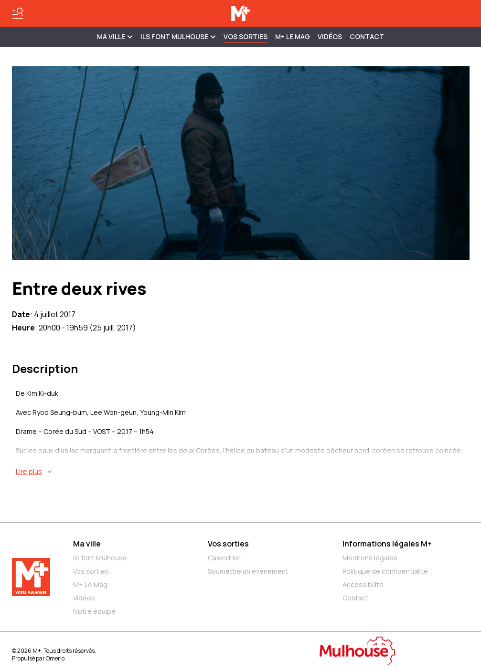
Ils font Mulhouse (100, 557)
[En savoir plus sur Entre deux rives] (243, 471)
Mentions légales (369, 557)
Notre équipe (94, 611)
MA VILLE (115, 36)
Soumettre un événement (248, 571)
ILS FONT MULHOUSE (178, 36)
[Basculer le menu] (17, 13)
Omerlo (55, 658)
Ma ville (87, 543)
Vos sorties (245, 36)
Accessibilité (363, 584)
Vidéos (330, 36)
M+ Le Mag (292, 36)
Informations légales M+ (387, 543)
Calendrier (224, 557)
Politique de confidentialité (385, 571)
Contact (367, 36)
